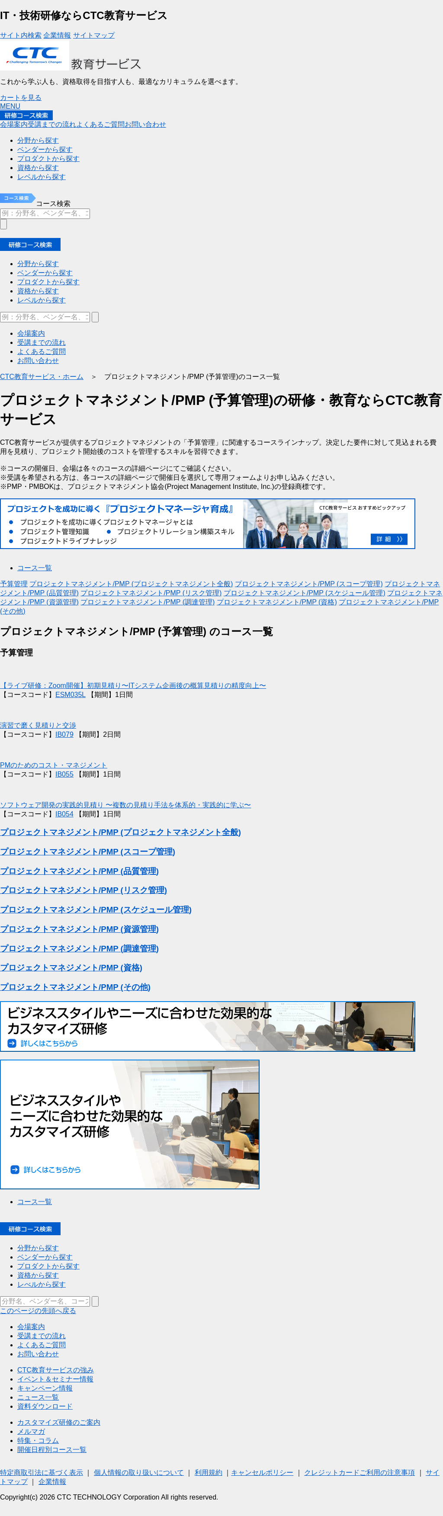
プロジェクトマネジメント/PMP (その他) (75, 987)
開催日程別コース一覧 (52, 1449)
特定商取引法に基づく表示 (41, 1472)
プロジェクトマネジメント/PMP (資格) (277, 602)
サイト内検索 (21, 35)
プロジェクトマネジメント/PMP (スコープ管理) (309, 584)
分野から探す (38, 263)
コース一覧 (34, 568)
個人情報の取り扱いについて (139, 1472)
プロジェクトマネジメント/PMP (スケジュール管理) (304, 593)
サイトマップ (94, 35)
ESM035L (70, 694)
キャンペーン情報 (45, 1388)
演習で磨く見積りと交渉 (38, 725)
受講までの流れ (52, 124)
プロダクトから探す (48, 282)
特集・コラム (38, 1440)
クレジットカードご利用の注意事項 (359, 1472)
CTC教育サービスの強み (55, 1370)
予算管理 (14, 584)
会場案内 (14, 124)
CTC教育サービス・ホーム (41, 376)
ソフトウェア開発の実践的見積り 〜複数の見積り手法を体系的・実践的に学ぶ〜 (125, 805)
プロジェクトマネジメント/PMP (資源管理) (79, 929)
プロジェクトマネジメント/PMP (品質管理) (79, 871)
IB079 (64, 734)
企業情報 (57, 35)
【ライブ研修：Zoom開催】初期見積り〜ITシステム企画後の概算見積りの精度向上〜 (133, 685)
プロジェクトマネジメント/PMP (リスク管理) (151, 593)
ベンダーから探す (45, 272)
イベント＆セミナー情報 (55, 1379)
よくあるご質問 (100, 124)
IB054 (64, 814)
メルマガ (31, 1431)
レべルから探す (41, 1284)
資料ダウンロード (45, 1406)
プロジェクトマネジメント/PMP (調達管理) (147, 602)
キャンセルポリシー (262, 1472)
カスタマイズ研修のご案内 (58, 1422)
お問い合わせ (145, 124)
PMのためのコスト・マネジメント (53, 765)
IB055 (64, 774)
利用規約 (208, 1472)
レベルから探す (41, 300)
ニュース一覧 (38, 1397)
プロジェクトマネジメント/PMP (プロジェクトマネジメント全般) (131, 584)
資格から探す (38, 291)
